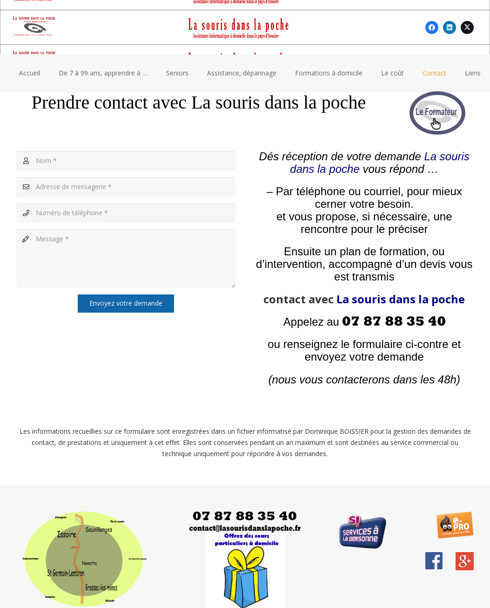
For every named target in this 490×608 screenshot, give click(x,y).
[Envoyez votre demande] (126, 303)
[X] (467, 27)
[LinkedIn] (449, 27)
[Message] (125, 258)
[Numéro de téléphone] (125, 213)
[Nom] (125, 161)
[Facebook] (431, 27)
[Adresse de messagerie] (125, 187)
